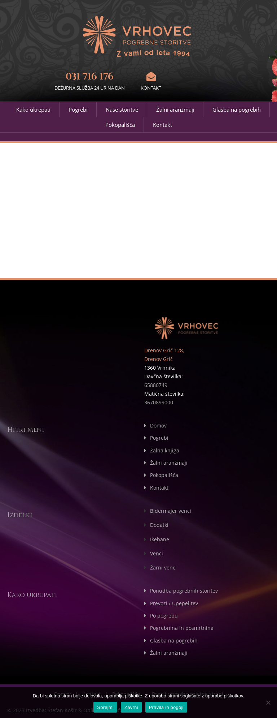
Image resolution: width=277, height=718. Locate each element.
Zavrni (131, 707)
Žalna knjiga (164, 450)
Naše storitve (122, 109)
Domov (158, 425)
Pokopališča (120, 124)
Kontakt (162, 124)
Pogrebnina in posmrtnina (182, 626)
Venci (156, 552)
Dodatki (159, 524)
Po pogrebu (164, 614)
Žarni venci (163, 566)
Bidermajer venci (170, 510)
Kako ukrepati (33, 109)
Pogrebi (78, 109)
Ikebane (159, 538)
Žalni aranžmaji (175, 109)
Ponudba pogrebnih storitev (184, 589)
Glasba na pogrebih (236, 109)
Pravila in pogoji (166, 707)
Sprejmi (105, 707)
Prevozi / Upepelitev (174, 601)
